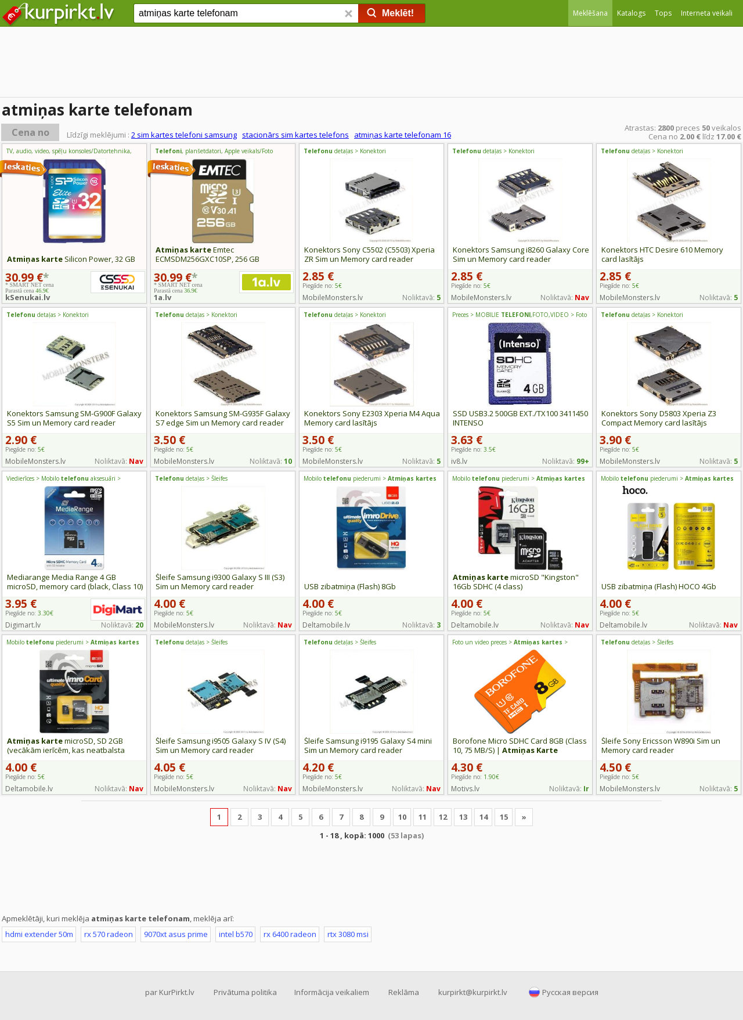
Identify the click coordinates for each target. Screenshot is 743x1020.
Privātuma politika (245, 992)
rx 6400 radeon (290, 934)
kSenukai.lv (27, 297)
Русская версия (570, 992)
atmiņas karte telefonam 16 (402, 134)
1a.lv (162, 297)
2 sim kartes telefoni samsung (184, 134)
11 (423, 817)
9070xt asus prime (176, 934)
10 (402, 817)
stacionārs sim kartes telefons (295, 134)
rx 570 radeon (108, 934)
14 (483, 817)
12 (443, 817)
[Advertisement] (371, 876)
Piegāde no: (473, 449)
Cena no (30, 132)
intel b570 (236, 934)
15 (504, 817)
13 (463, 817)
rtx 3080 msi (348, 934)
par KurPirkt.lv (169, 992)
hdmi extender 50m (39, 934)
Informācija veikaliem (331, 992)
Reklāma (403, 992)
